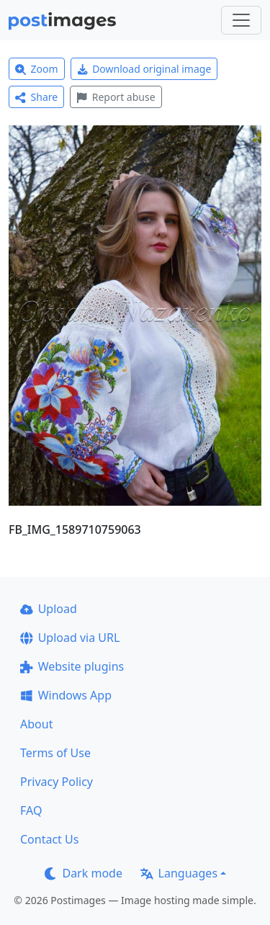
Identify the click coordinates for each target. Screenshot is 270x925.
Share (36, 97)
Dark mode (83, 873)
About (36, 724)
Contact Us (49, 839)
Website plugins (72, 666)
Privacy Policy (56, 782)
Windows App (66, 695)
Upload (48, 609)
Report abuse (115, 97)
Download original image (144, 69)
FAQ (31, 810)
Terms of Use (55, 753)
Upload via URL (70, 637)
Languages (178, 873)
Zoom (36, 69)
